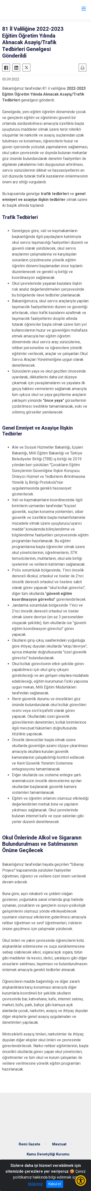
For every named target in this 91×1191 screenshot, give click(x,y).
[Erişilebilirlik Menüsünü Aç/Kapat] (80, 1180)
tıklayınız (35, 1183)
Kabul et (55, 1184)
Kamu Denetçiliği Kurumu (48, 1154)
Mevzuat (59, 1144)
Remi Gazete (29, 1144)
